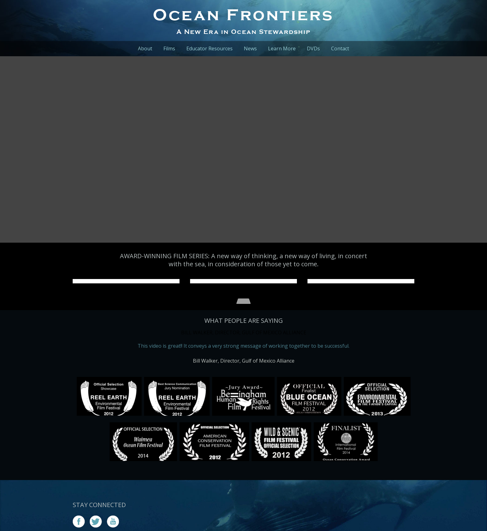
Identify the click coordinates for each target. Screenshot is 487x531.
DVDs (313, 48)
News (250, 48)
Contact (340, 48)
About (145, 48)
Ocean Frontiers (243, 14)
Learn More (282, 48)
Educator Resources (209, 48)
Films (169, 48)
